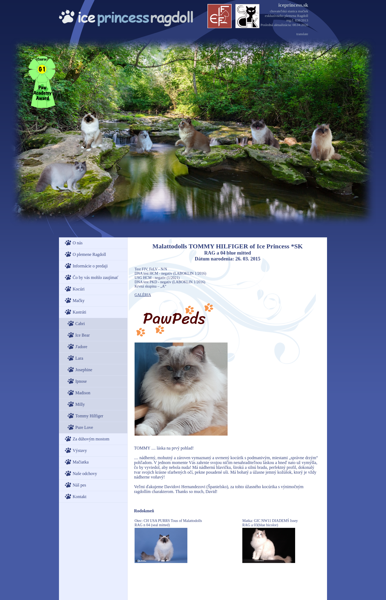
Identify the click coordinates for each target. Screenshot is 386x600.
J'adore (81, 346)
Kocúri (78, 289)
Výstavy (80, 450)
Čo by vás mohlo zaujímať (95, 277)
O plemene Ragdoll (89, 254)
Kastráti (79, 312)
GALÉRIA (143, 295)
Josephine (83, 369)
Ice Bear (82, 335)
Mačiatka (81, 462)
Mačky (78, 300)
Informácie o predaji (90, 266)
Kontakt (80, 496)
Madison (82, 393)
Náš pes (79, 485)
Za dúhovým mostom (91, 439)
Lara (79, 358)
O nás (78, 243)
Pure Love (84, 427)
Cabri (80, 323)
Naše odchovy (85, 473)
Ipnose (81, 381)
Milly (80, 404)
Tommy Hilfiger (89, 416)
